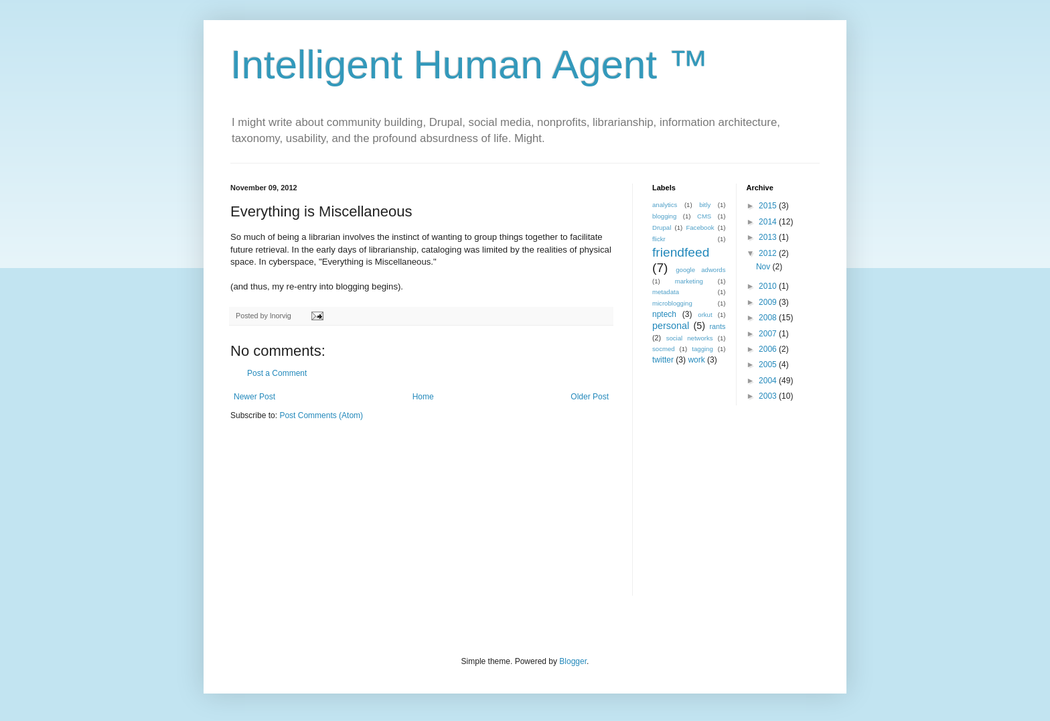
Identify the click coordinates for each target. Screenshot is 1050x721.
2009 (769, 302)
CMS (704, 216)
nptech (664, 314)
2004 (769, 380)
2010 (769, 286)
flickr (659, 239)
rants (717, 326)
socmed (663, 348)
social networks (689, 338)
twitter (663, 360)
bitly (704, 204)
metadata (665, 292)
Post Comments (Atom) (321, 415)
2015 (769, 205)
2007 (769, 333)
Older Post (590, 396)
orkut (705, 314)
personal (670, 325)
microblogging (672, 303)
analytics (664, 204)
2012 (769, 253)
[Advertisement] (736, 509)
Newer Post (254, 396)
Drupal (661, 227)
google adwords (700, 269)
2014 (769, 221)
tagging (702, 348)
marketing (689, 281)
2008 (769, 317)
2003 (769, 396)
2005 (769, 364)
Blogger (573, 661)
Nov (764, 266)
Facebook (700, 227)
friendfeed (680, 252)
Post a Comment (277, 373)
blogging (664, 216)
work (696, 360)
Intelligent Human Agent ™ (469, 64)
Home (423, 396)
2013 (769, 237)
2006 (769, 349)
